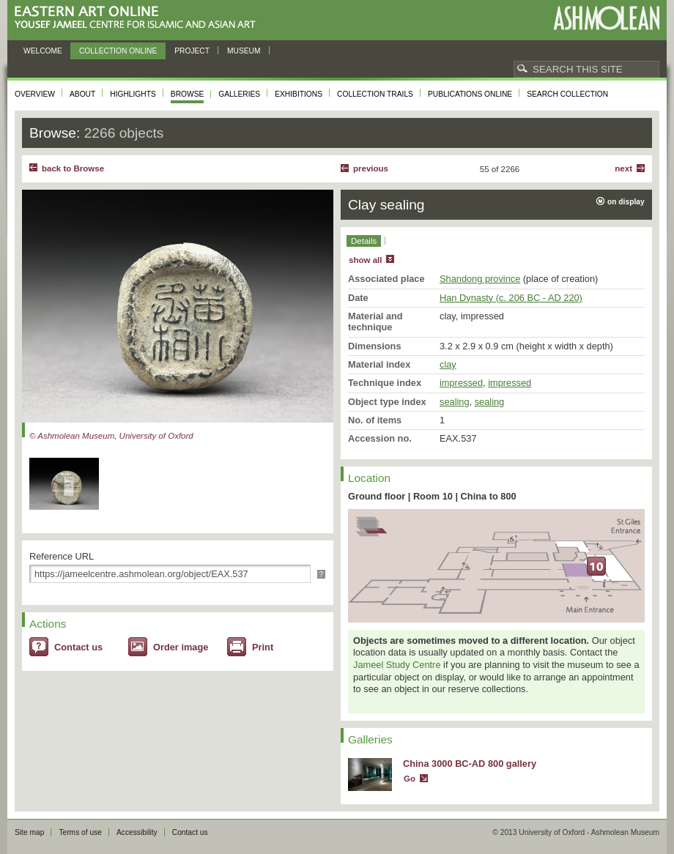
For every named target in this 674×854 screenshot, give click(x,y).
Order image (180, 647)
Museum (244, 51)
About (82, 94)
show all (365, 260)
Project (192, 51)
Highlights (133, 94)
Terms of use (80, 832)
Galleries (239, 94)
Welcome (42, 51)
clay (448, 364)
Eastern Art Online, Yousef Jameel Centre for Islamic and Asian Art (139, 18)
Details (364, 241)
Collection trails (375, 94)
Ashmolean (606, 18)
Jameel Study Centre (397, 664)
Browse (187, 94)
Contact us (78, 647)
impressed (461, 382)
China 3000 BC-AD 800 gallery (469, 763)
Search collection (567, 94)
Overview (35, 94)
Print (262, 647)
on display (626, 202)
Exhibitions (298, 94)
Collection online (118, 51)
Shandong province (480, 278)
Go (409, 778)
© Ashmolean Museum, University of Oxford (111, 435)
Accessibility (137, 832)
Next (623, 168)
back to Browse (73, 168)
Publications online (470, 94)
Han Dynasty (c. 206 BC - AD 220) (511, 297)
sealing (455, 401)
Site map (29, 832)
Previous (370, 168)
